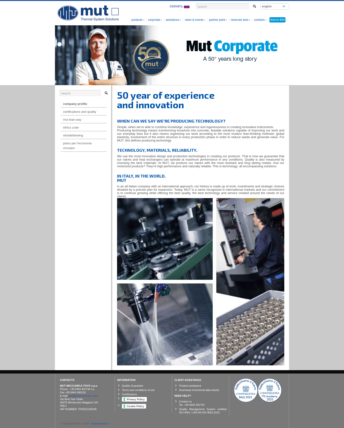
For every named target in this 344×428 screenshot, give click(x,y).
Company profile (75, 104)
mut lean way (72, 119)
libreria (277, 20)
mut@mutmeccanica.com (83, 395)
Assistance (172, 20)
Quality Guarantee (132, 385)
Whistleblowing (73, 135)
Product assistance (190, 385)
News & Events (194, 20)
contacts (259, 20)
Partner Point (217, 20)
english (267, 7)
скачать (180, 6)
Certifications (129, 394)
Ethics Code (71, 127)
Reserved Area (239, 20)
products (137, 20)
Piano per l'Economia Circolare (77, 145)
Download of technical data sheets (199, 390)
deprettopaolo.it (100, 423)
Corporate (154, 20)
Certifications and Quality (79, 112)
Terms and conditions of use (138, 390)
